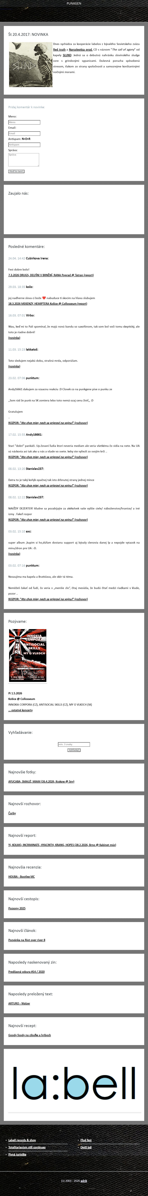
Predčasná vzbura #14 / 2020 (26, 971)
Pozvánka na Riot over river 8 (26, 940)
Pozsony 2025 (16, 908)
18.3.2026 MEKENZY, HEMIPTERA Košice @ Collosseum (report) (47, 303)
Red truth (59, 49)
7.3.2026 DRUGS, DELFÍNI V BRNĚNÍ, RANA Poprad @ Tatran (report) (51, 275)
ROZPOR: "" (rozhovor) (48, 423)
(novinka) (14, 338)
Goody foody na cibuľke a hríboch (29, 1035)
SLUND (67, 55)
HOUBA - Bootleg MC (21, 876)
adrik (84, 1180)
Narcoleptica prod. (80, 49)
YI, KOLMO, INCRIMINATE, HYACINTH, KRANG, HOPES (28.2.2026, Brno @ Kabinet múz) (62, 845)
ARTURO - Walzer (19, 1003)
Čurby (12, 813)
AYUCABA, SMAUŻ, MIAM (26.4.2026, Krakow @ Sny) (41, 781)
